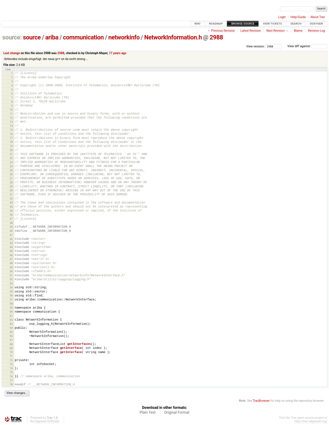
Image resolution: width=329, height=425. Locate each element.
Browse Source (242, 23)
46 (11, 255)
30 (11, 190)
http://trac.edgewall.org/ (311, 421)
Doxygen (316, 23)
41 (11, 234)
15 (11, 129)
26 (11, 174)
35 (11, 210)
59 (11, 307)
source (32, 37)
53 (11, 283)
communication (83, 37)
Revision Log (316, 31)
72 (11, 360)
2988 (216, 37)
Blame (298, 31)
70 (11, 352)
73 (11, 364)
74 (11, 368)
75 (11, 372)
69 (11, 348)
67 (11, 340)
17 (11, 137)
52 (11, 279)
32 (11, 198)
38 (11, 222)
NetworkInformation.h (173, 37)
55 (11, 291)
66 (11, 336)
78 (11, 384)
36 (11, 214)
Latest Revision (250, 31)
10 (11, 109)
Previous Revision (223, 31)
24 (11, 166)
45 (11, 251)
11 (11, 113)
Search (295, 23)
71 (11, 356)
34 (11, 206)
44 (11, 247)
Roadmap (216, 23)
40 (11, 230)
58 (11, 303)
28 (11, 182)
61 (11, 315)
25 (11, 170)
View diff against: (307, 46)
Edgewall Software (46, 421)
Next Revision (275, 31)
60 (11, 311)
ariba (52, 37)
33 (11, 202)
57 (11, 299)
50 (11, 271)
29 (11, 186)
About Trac (318, 17)
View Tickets (272, 23)
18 (11, 141)
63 (11, 323)
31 (11, 194)
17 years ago (117, 53)
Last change (11, 53)
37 (11, 218)
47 (11, 259)
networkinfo (124, 37)
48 (11, 263)
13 (11, 121)
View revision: (255, 46)
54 (11, 287)
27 (11, 178)
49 (11, 267)
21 (11, 154)
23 (11, 162)
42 (11, 239)
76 (11, 376)
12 (11, 117)
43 (11, 243)
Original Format (176, 412)
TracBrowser (261, 401)
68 (11, 344)
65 (11, 332)
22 (11, 158)
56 (11, 295)
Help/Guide (298, 17)
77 (11, 380)
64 (11, 327)
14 (11, 125)
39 (11, 226)
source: (12, 37)
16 (11, 134)
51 (11, 275)
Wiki (198, 23)
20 (11, 150)
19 (11, 146)
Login (282, 17)
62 (11, 319)
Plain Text (147, 412)
